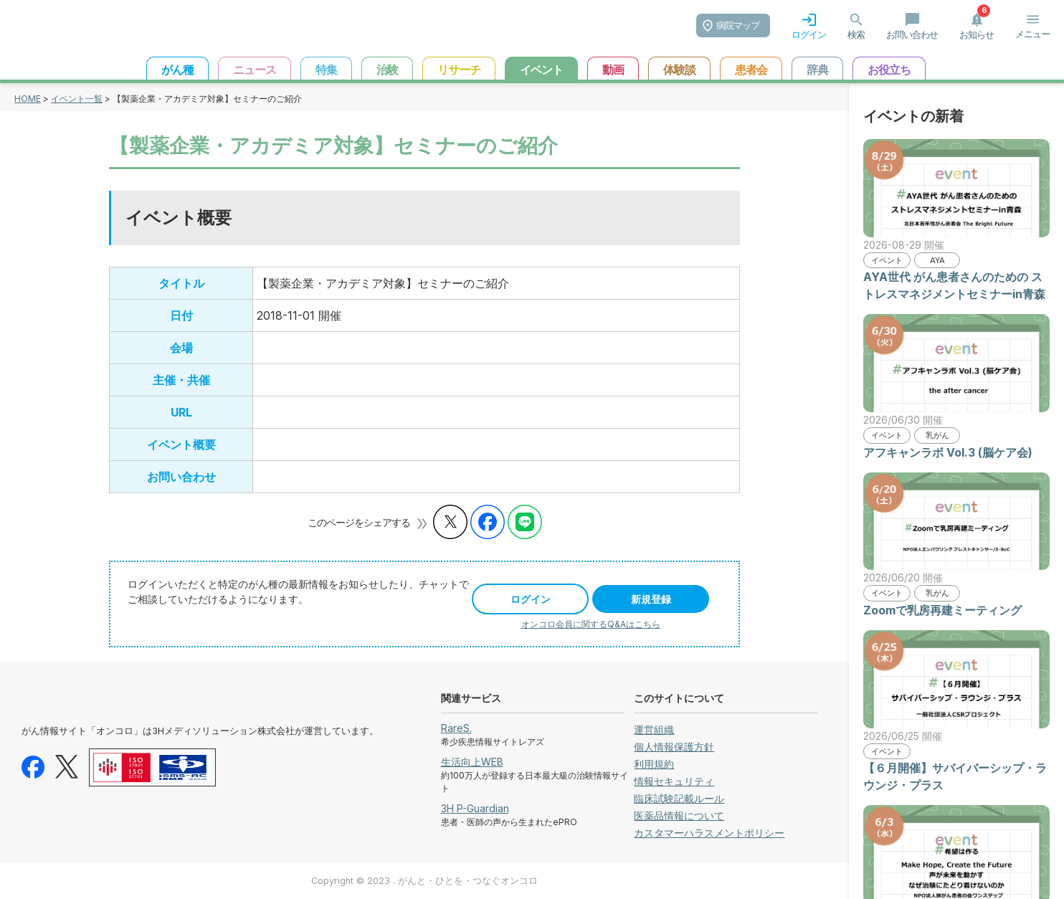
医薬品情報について (679, 815)
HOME (27, 98)
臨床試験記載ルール (679, 798)
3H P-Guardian (475, 808)
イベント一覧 (77, 98)
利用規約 (654, 764)
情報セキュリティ (674, 781)
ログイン (530, 599)
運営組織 (654, 729)
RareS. (456, 728)
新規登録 (651, 599)
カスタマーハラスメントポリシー (709, 833)
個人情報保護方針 (674, 747)
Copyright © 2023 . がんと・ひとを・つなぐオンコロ (424, 880)
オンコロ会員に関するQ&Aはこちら (590, 624)
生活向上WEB (472, 762)
